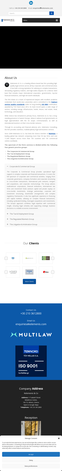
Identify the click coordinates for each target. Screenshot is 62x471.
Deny (31, 460)
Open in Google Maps (31, 405)
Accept (31, 454)
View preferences (31, 466)
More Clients (29, 281)
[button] (59, 438)
